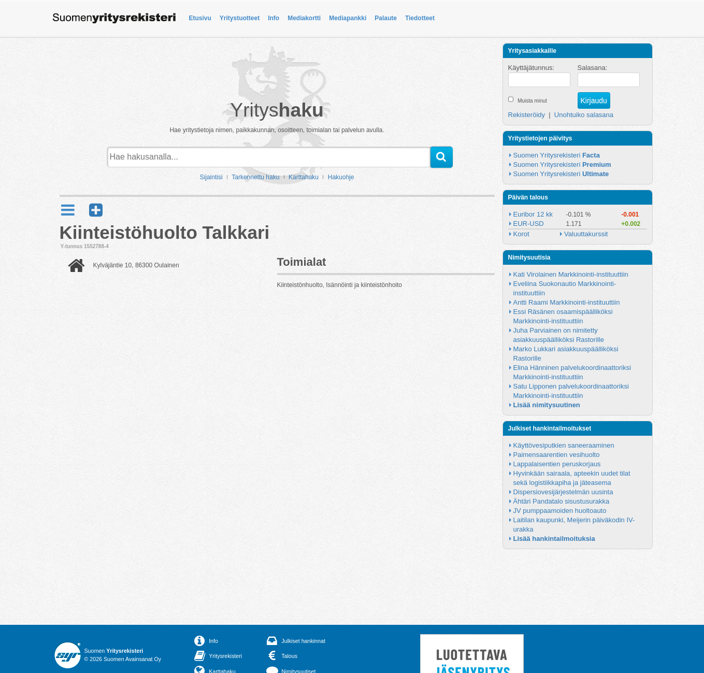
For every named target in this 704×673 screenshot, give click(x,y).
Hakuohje (341, 177)
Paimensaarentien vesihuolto (556, 455)
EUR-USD (528, 223)
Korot (521, 234)
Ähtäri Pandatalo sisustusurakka (561, 501)
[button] (96, 210)
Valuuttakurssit (586, 234)
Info (273, 18)
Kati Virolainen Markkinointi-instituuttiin (570, 274)
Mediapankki (347, 18)
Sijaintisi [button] (211, 177)
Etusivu (200, 18)
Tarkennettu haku (255, 177)
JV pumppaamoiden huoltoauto (560, 510)
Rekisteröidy (526, 115)
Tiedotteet (420, 18)
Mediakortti (304, 18)
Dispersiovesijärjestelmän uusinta (563, 492)
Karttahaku (304, 177)
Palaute (386, 18)
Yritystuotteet (240, 18)
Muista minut (532, 101)
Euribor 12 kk (533, 214)
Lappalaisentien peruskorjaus (557, 464)
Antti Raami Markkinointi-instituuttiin (566, 302)
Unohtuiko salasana (583, 115)
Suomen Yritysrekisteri (556, 155)
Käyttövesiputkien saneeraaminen (563, 445)
